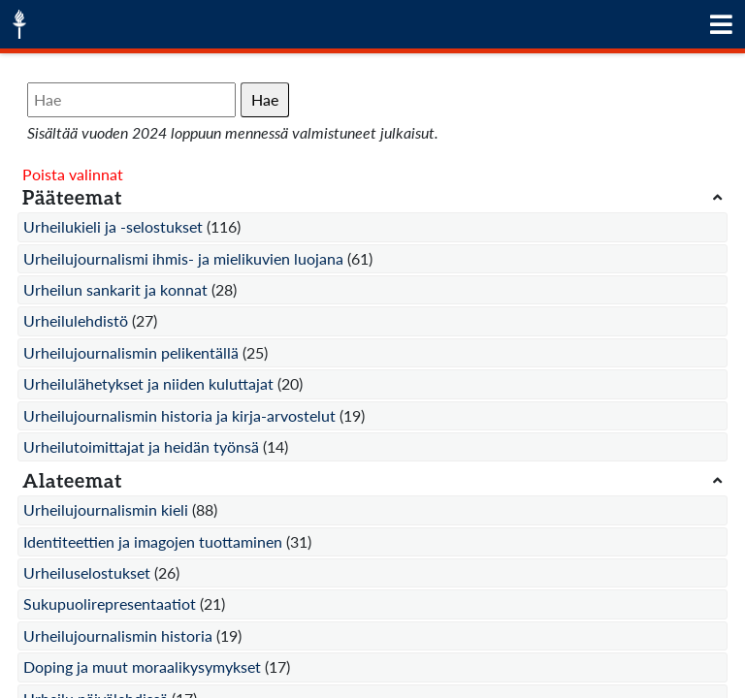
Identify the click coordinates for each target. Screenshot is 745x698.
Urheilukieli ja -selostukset (113, 226)
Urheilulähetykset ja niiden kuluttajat (148, 383)
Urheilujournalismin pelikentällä (131, 352)
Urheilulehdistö (75, 320)
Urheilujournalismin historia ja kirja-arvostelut (179, 415)
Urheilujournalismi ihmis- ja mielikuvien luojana (183, 258)
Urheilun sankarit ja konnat (115, 289)
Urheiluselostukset (86, 572)
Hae (264, 99)
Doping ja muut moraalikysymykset (142, 666)
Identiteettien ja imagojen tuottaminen (152, 541)
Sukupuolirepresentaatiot (109, 603)
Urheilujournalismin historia (117, 635)
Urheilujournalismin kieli (105, 509)
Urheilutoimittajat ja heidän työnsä (141, 446)
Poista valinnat (72, 174)
